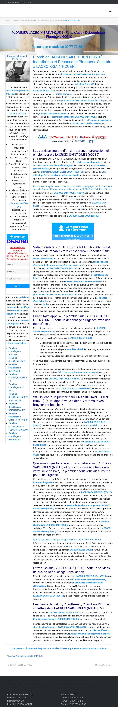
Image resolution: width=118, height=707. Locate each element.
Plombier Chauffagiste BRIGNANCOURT (16, 406)
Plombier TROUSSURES (72, 697)
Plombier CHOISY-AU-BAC (73, 704)
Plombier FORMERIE (17, 697)
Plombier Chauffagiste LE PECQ (16, 387)
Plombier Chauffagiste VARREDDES (14, 436)
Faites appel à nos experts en (15, 20)
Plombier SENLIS (15, 701)
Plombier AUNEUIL (70, 694)
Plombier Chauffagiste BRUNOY (14, 351)
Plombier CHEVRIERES (72, 701)
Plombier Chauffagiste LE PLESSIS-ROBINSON (18, 426)
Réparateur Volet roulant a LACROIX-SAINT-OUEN (25, 656)
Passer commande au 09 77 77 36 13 (19, 2)
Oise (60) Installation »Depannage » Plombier (49, 20)
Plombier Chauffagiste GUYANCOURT (15, 367)
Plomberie (29, 20)
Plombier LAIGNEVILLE (103, 665)
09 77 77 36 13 (17, 241)
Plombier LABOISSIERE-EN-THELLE (19, 665)
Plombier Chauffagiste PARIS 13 (17, 377)
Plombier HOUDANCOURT (19, 704)
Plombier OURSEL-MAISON (20, 694)
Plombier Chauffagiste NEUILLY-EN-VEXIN (18, 416)
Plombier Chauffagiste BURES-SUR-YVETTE (18, 397)
